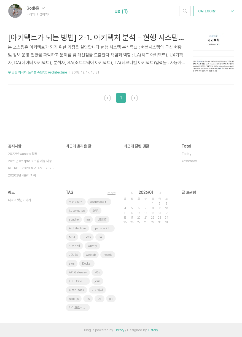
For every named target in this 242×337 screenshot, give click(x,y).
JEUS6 (73, 255)
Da (99, 299)
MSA (72, 237)
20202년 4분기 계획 (22, 175)
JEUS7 (102, 219)
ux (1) (121, 11)
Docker (87, 263)
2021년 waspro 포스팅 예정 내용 (30, 161)
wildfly (92, 246)
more (111, 193)
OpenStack (76, 290)
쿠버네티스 (76, 202)
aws (71, 263)
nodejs (107, 255)
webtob (91, 255)
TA (88, 299)
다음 (134, 98)
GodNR (35, 8)
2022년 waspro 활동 (22, 154)
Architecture (77, 228)
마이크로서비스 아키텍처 (79, 281)
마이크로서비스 (78, 307)
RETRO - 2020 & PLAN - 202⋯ (31, 168)
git (111, 299)
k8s (97, 272)
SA (100, 237)
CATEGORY (216, 11)
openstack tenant (100, 202)
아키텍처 (97, 290)
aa (88, 219)
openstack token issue (104, 228)
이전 (107, 98)
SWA (95, 211)
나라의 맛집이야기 (19, 200)
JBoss (87, 237)
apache (74, 219)
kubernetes (77, 211)
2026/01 (146, 192)
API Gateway (78, 272)
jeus (97, 281)
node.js (74, 299)
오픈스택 (74, 246)
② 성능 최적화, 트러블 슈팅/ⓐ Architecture (37, 72)
